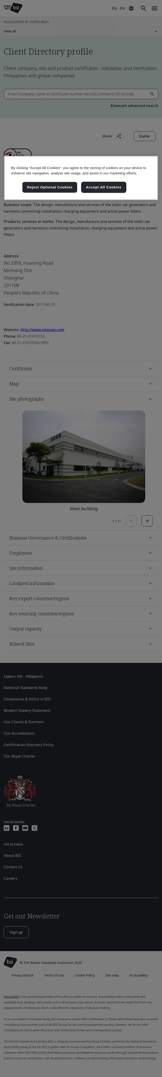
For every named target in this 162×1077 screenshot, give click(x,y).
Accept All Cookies (104, 187)
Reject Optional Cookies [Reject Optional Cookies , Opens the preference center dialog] (49, 187)
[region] (81, 178)
